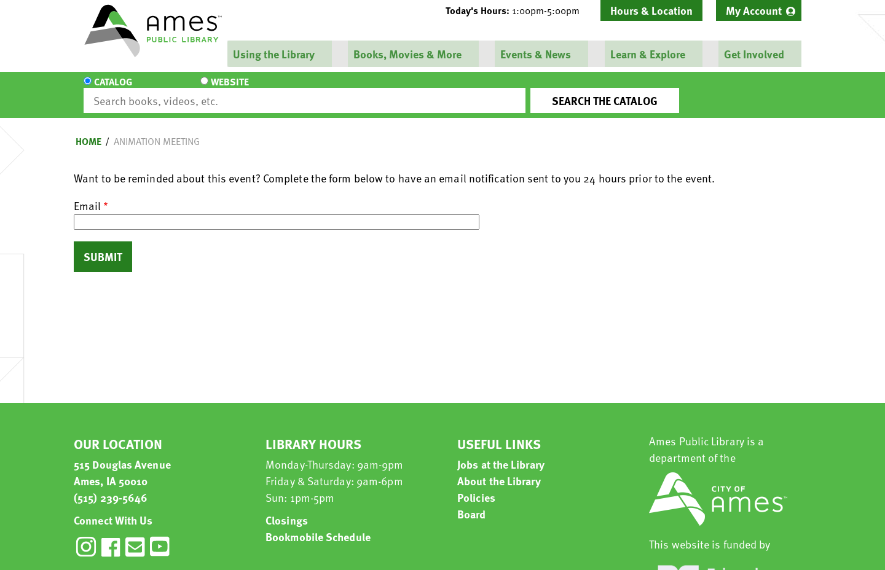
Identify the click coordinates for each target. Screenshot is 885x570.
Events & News (535, 53)
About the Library (499, 469)
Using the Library (273, 53)
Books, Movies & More (407, 53)
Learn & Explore (646, 53)
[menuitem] (758, 10)
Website (187, 89)
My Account (754, 10)
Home (88, 130)
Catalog (113, 89)
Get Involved (753, 53)
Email (87, 194)
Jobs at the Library (501, 453)
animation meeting (157, 130)
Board (471, 502)
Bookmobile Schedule (318, 525)
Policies (476, 486)
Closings (287, 509)
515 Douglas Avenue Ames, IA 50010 (122, 461)
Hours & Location (651, 10)
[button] (517, 10)
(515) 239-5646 (111, 486)
